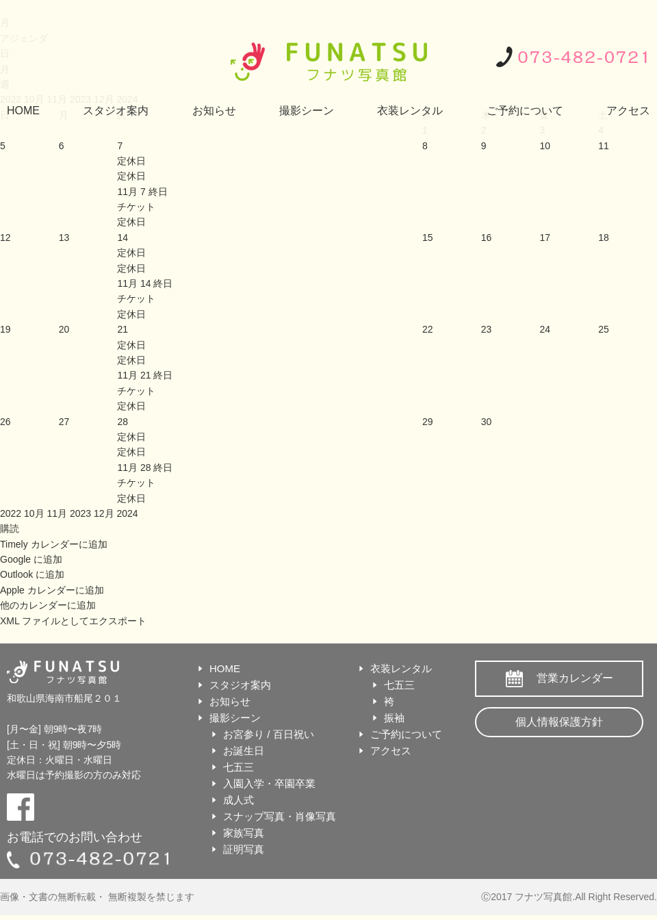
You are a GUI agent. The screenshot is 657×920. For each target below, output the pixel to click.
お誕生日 (243, 750)
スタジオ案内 (116, 110)
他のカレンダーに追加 (48, 605)
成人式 (238, 800)
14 (122, 237)
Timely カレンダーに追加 (53, 544)
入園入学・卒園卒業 (269, 783)
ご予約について (525, 110)
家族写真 (243, 833)
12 (5, 237)
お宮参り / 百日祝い (268, 734)
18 (603, 237)
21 (122, 329)
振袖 (394, 718)
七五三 (238, 767)
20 (64, 329)
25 (603, 329)
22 (427, 329)
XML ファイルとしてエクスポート (73, 620)
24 (544, 329)
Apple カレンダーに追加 (52, 590)
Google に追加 (31, 559)
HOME (23, 110)
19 (5, 329)
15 (427, 237)
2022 (12, 513)
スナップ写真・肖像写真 (279, 816)
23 (486, 329)
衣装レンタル (410, 110)
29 (427, 421)
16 (486, 237)
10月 (35, 513)
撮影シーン (306, 110)
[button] (9, 528)
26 (5, 421)
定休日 (131, 175)
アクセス (628, 110)
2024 (127, 513)
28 (122, 421)
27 (64, 421)
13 (64, 237)
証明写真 (243, 849)
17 (544, 237)
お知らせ (214, 110)
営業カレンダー (575, 678)
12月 (105, 513)
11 (603, 145)
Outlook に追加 (32, 574)
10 (544, 145)
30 (486, 421)
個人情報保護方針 (559, 722)
